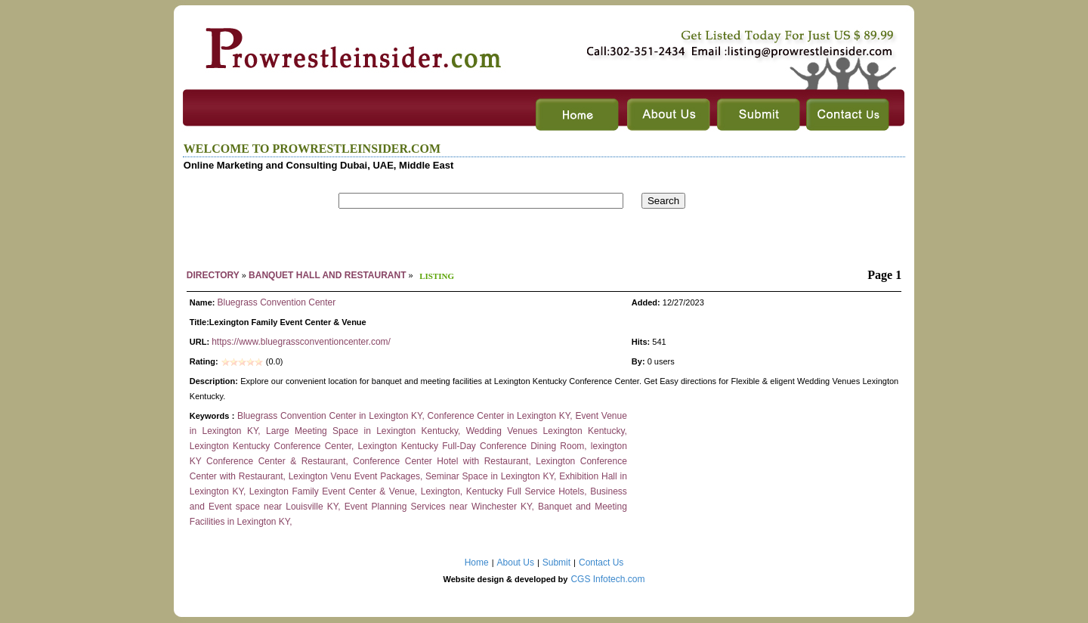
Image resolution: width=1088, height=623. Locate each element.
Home (477, 562)
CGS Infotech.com (607, 579)
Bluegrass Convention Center (276, 302)
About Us (515, 562)
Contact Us (601, 562)
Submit (556, 562)
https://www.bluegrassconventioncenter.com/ (301, 341)
